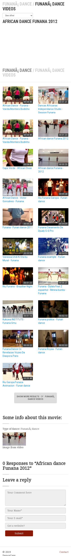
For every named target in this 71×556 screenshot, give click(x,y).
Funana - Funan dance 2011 (18, 227)
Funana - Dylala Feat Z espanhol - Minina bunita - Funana (52, 290)
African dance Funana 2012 (53, 138)
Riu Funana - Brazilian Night (17, 286)
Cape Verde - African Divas (17, 168)
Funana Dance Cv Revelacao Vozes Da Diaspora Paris (14, 352)
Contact (63, 552)
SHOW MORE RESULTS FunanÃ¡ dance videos (35, 397)
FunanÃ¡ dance (17, 4)
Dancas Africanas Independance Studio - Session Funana (50, 109)
